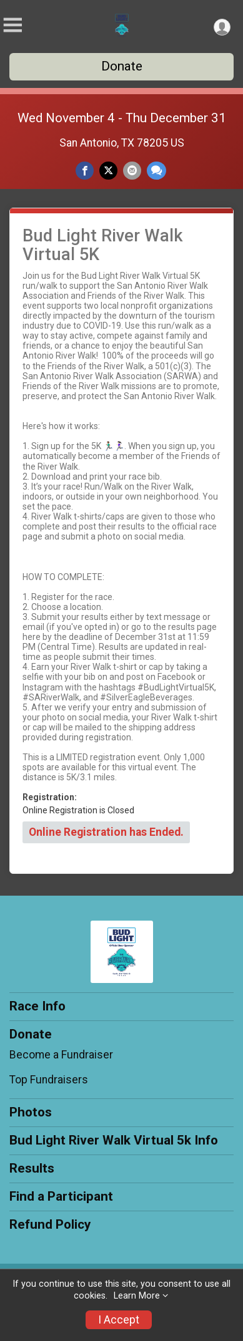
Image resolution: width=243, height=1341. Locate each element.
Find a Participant (61, 1196)
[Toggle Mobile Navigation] (12, 25)
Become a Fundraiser (61, 1054)
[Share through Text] (156, 171)
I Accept (118, 1320)
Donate (121, 66)
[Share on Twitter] (108, 171)
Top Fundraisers (48, 1079)
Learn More (137, 1295)
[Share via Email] (132, 171)
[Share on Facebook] (85, 171)
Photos (30, 1112)
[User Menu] (222, 27)
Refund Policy (50, 1224)
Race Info (37, 1006)
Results (31, 1168)
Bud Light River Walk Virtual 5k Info (113, 1140)
